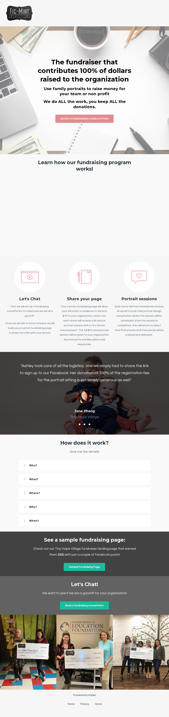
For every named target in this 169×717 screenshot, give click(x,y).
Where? (35, 493)
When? (35, 521)
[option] (84, 388)
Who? (34, 465)
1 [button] (79, 424)
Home (98, 705)
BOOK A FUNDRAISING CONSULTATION (84, 118)
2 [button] (84, 424)
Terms (71, 705)
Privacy (84, 705)
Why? (34, 507)
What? (34, 479)
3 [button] (89, 424)
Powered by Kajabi (84, 696)
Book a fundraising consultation (84, 606)
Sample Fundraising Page (84, 567)
